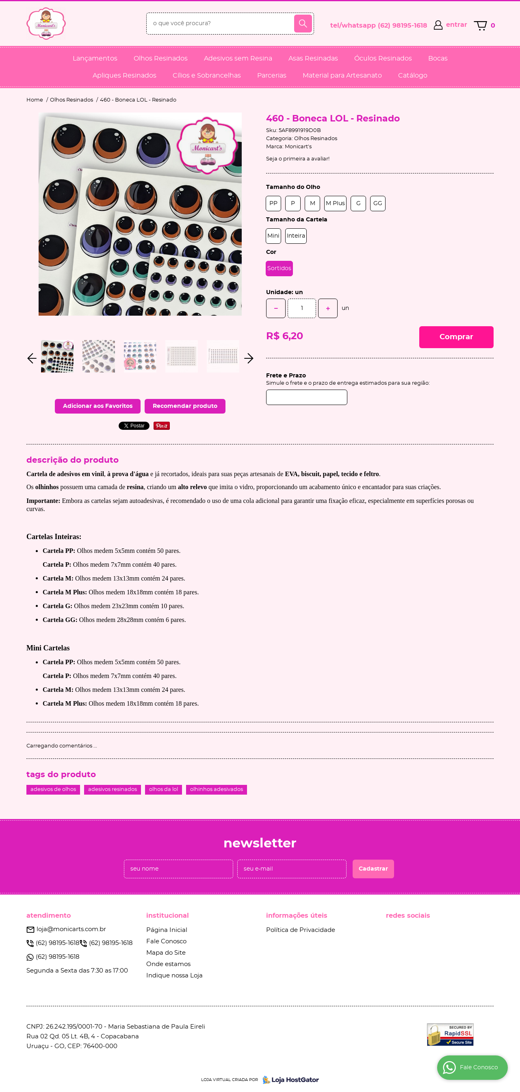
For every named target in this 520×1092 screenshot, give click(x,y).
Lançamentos (95, 58)
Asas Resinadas (313, 58)
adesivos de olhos (53, 789)
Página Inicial (166, 930)
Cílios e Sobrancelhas (207, 75)
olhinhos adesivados (216, 789)
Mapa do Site (166, 953)
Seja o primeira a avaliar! (297, 159)
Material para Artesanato (342, 75)
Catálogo (412, 75)
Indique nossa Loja (174, 976)
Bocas (438, 58)
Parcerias (271, 75)
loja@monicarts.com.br (71, 929)
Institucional (167, 915)
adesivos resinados (112, 789)
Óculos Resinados (383, 58)
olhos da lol (163, 789)
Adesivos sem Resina (238, 58)
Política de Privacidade (300, 930)
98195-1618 (402, 25)
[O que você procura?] (303, 23)
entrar (456, 25)
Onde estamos (168, 964)
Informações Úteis (296, 915)
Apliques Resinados (124, 75)
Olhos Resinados (161, 58)
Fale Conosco (166, 941)
